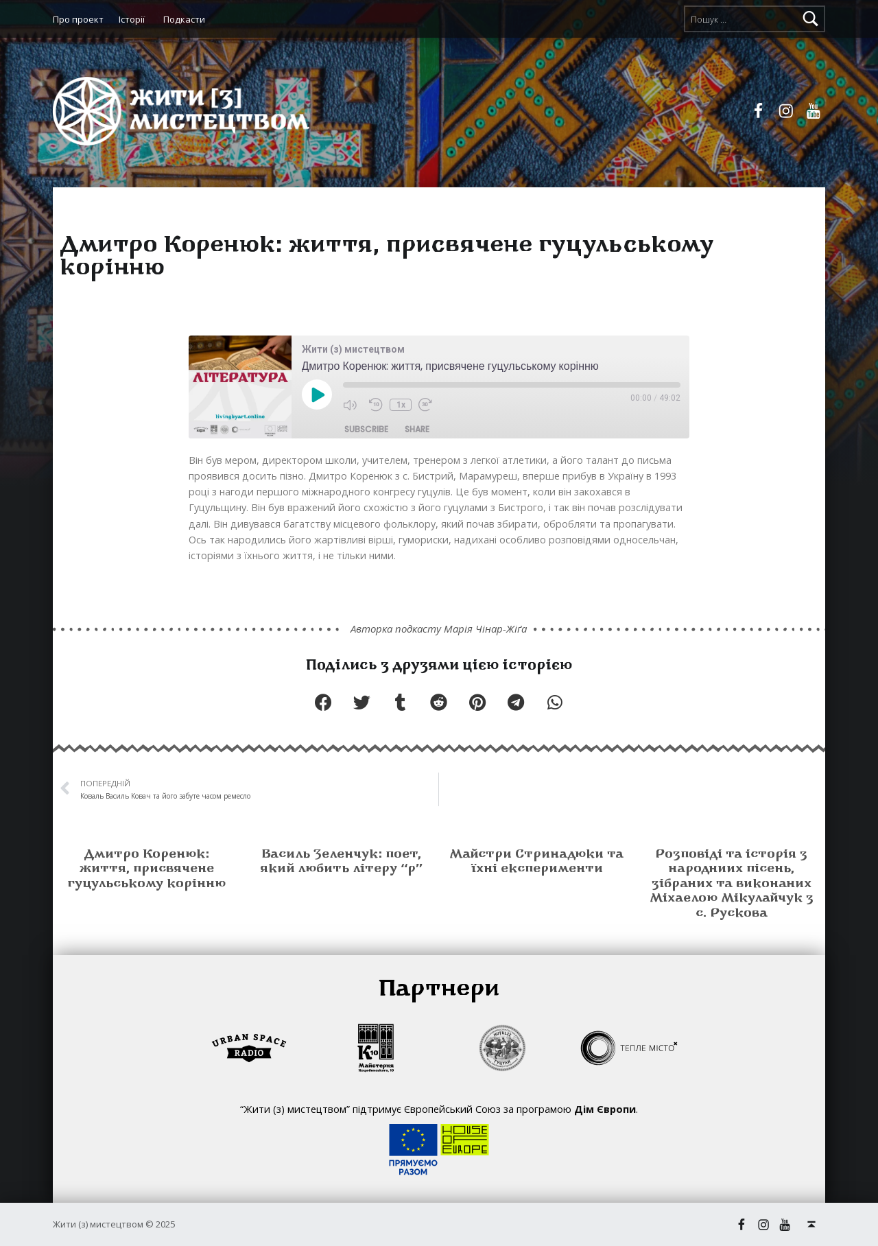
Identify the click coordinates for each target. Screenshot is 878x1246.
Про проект (78, 19)
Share (417, 429)
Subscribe (366, 429)
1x (400, 405)
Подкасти (184, 19)
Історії (132, 19)
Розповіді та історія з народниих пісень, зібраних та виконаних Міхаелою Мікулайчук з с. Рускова (732, 884)
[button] (323, 702)
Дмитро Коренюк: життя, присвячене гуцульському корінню (146, 869)
